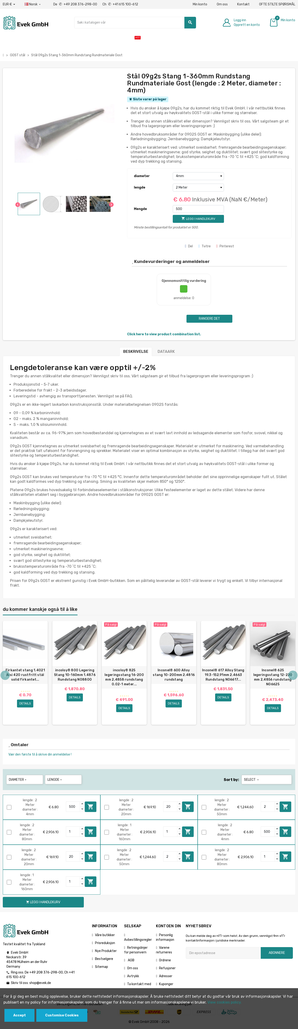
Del (189, 246)
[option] (25, 673)
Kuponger (166, 984)
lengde (139, 187)
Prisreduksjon (105, 943)
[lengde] (198, 188)
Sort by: (231, 779)
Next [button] (293, 675)
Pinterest (225, 246)
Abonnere (277, 953)
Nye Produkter (106, 951)
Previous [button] (5, 675)
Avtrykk (133, 976)
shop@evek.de (40, 983)
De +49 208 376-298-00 (75, 4)
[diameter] (198, 176)
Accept (19, 1015)
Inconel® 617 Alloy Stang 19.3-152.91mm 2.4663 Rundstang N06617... (223, 675)
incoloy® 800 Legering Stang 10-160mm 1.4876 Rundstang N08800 (74, 675)
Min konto (200, 4)
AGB (130, 960)
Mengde (140, 209)
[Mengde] (198, 209)
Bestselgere (104, 959)
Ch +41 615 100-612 (120, 4)
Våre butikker (105, 935)
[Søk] (135, 22)
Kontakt (243, 4)
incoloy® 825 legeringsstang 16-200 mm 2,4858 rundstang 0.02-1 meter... (124, 677)
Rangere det (209, 319)
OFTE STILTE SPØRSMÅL (277, 4)
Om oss (222, 4)
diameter (142, 176)
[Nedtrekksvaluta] (9, 4)
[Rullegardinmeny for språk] (33, 4)
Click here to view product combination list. (164, 334)
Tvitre (204, 246)
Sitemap (101, 967)
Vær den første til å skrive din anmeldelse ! (39, 754)
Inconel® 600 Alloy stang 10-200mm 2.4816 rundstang (174, 675)
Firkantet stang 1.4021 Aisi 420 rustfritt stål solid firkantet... (25, 675)
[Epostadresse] (223, 953)
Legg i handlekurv (90, 806)
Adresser (165, 976)
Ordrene (165, 960)
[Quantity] (73, 807)
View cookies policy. (224, 1002)
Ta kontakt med (139, 984)
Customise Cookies (62, 1015)
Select (252, 780)
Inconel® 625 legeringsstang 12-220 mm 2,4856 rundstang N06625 (272, 677)
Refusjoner (167, 968)
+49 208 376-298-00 (46, 972)
